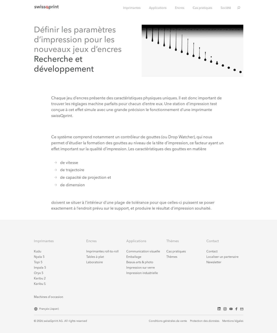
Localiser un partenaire (222, 257)
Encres (179, 8)
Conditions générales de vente (168, 321)
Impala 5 (40, 267)
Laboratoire (94, 262)
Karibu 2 (40, 278)
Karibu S (40, 284)
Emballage (133, 257)
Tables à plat (95, 257)
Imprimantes (132, 8)
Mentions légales (232, 321)
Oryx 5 (38, 273)
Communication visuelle (143, 251)
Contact (212, 251)
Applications (158, 8)
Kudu (37, 251)
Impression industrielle (142, 273)
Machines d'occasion (48, 297)
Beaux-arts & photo (139, 262)
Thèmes (171, 257)
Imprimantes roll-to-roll (102, 251)
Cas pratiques (202, 8)
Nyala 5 (39, 257)
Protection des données (204, 321)
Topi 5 (38, 262)
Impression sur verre (140, 267)
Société (226, 8)
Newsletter (213, 262)
